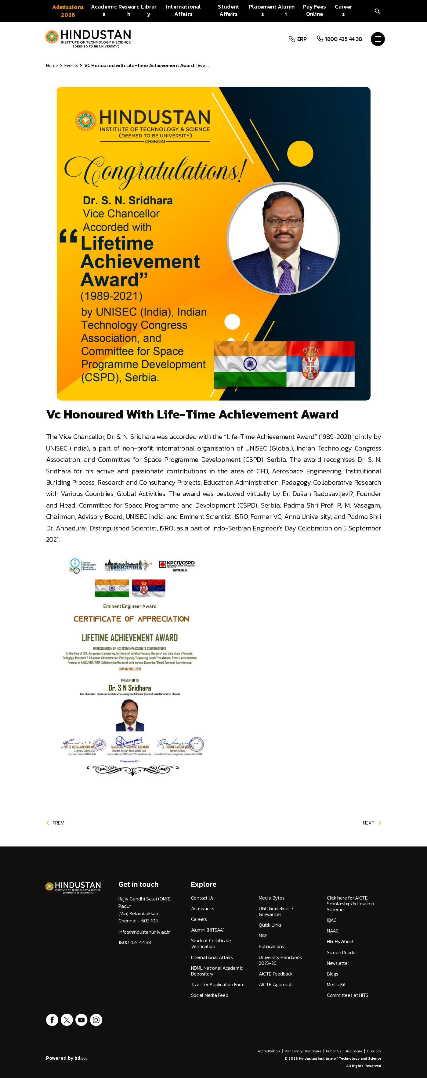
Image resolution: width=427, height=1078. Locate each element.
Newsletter (338, 963)
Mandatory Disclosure (302, 1051)
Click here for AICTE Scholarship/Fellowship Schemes (350, 904)
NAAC (333, 931)
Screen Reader (342, 952)
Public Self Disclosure (344, 1051)
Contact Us (202, 898)
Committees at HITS (347, 995)
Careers (199, 919)
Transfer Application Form (217, 984)
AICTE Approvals (276, 984)
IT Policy (374, 1051)
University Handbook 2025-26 (280, 960)
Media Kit (336, 984)
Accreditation (269, 1051)
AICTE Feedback (276, 974)
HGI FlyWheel (340, 941)
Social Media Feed (209, 995)
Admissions (203, 908)
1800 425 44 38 (342, 39)
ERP (301, 39)
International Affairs (212, 957)
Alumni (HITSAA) (208, 930)
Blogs (332, 974)
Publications (271, 946)
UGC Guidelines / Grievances (276, 911)
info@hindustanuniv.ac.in (144, 932)
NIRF (263, 936)
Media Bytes (271, 898)
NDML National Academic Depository (217, 971)
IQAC (332, 920)
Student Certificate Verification (211, 943)
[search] (377, 11)
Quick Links (270, 925)
